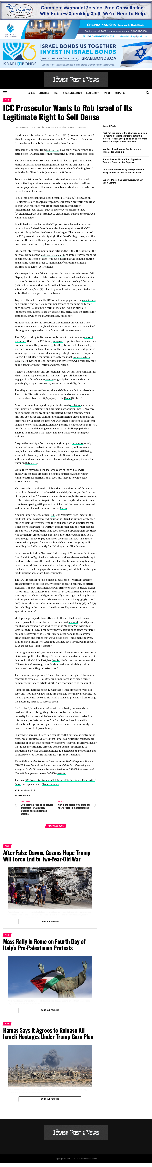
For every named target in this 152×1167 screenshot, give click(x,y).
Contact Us (119, 92)
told (53, 519)
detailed (56, 664)
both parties (53, 149)
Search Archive (92, 92)
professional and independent (38, 360)
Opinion (106, 92)
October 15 (31, 467)
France (64, 512)
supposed (59, 341)
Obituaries (44, 92)
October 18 (78, 447)
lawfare (49, 383)
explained (74, 209)
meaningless (22, 304)
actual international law (46, 311)
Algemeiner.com (56, 788)
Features (31, 92)
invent (61, 262)
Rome (68, 402)
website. (62, 777)
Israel (55, 92)
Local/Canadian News (72, 92)
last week (74, 626)
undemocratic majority (54, 254)
